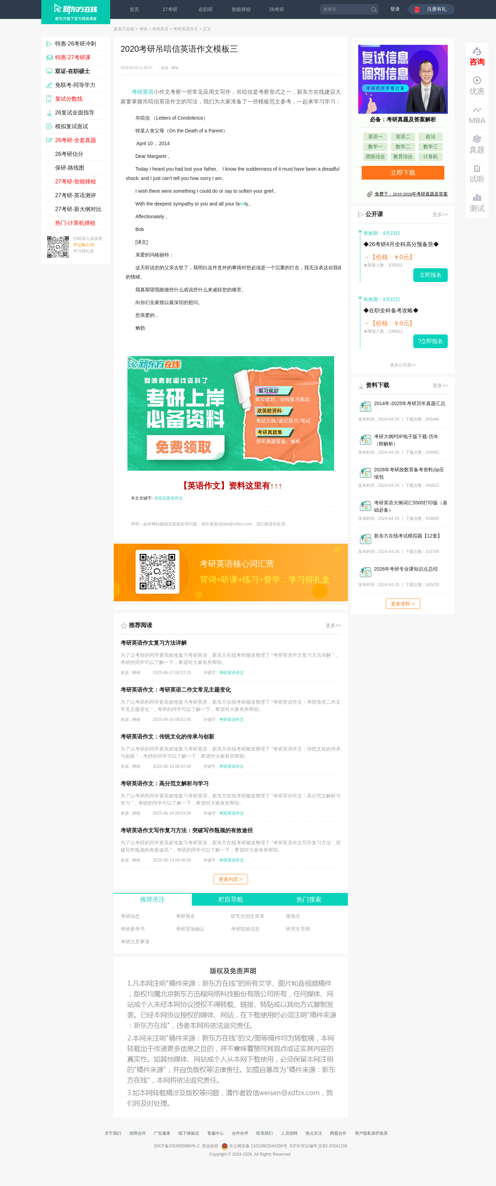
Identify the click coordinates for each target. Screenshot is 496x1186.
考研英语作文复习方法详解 (154, 643)
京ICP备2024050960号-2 (176, 1146)
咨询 (477, 56)
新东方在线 (124, 29)
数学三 (430, 146)
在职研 (205, 9)
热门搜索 (309, 899)
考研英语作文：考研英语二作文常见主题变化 (176, 690)
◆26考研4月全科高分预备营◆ (401, 244)
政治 (430, 136)
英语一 (375, 136)
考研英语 (160, 29)
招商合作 (138, 1133)
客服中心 (215, 1133)
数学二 (403, 146)
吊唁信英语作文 (168, 498)
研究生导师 (298, 929)
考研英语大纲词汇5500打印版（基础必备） (410, 506)
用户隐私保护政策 (371, 1133)
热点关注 (314, 1133)
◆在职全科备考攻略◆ (390, 310)
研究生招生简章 (248, 916)
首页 (134, 9)
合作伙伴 (240, 1133)
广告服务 (162, 1133)
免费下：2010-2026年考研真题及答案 (411, 194)
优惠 (477, 86)
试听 (477, 173)
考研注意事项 (135, 941)
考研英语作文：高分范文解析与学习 (165, 783)
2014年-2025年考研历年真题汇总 (409, 403)
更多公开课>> (403, 365)
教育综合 (403, 156)
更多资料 (403, 603)
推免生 (293, 916)
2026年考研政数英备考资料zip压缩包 (409, 473)
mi (242, 204)
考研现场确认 (190, 929)
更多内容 (231, 879)
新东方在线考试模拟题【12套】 (408, 536)
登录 (395, 9)
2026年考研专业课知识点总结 (406, 569)
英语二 (403, 136)
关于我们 (113, 1133)
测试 (477, 203)
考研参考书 (133, 929)
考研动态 (130, 916)
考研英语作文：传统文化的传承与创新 (167, 737)
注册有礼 (436, 9)
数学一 (375, 146)
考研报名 (185, 916)
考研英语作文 (185, 29)
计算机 (430, 156)
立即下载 (403, 172)
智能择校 (241, 9)
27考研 (170, 9)
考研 (143, 29)
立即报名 (431, 275)
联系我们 (264, 1133)
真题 (477, 144)
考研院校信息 (245, 929)
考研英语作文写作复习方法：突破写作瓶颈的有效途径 (187, 830)
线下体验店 (188, 1133)
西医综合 (375, 156)
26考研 (277, 9)
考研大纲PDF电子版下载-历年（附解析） (406, 440)
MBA (477, 115)
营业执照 (210, 1146)
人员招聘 (289, 1133)
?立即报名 (430, 341)
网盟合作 (338, 1133)
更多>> (333, 625)
